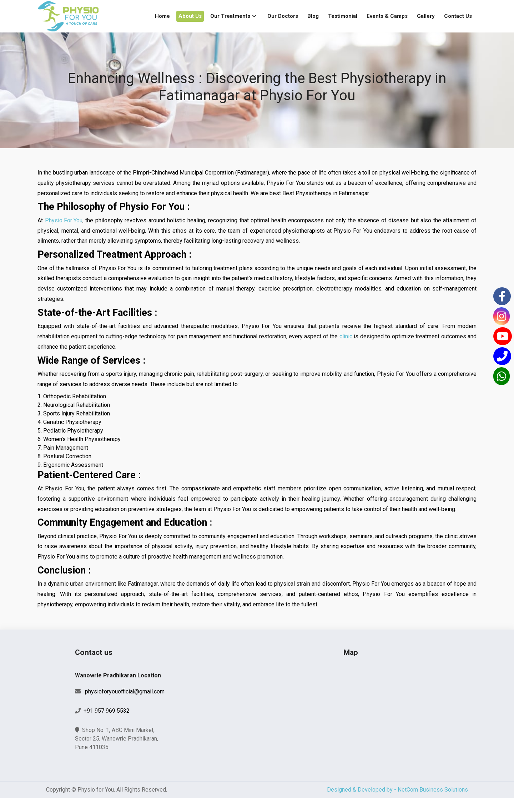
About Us (190, 16)
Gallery (426, 16)
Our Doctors (282, 16)
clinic (345, 336)
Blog (313, 16)
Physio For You (63, 220)
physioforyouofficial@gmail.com (125, 691)
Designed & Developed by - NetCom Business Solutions (397, 789)
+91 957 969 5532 (107, 710)
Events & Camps (387, 16)
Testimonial (342, 16)
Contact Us (458, 16)
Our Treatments (230, 16)
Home (162, 16)
